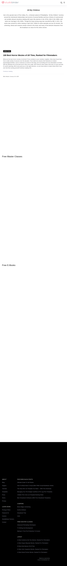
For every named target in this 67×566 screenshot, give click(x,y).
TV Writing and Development (25, 528)
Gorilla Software (21, 510)
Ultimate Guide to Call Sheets (25, 482)
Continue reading (7, 71)
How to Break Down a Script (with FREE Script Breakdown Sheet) (35, 485)
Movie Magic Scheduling (24, 506)
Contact (4, 522)
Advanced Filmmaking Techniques (26, 525)
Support (4, 485)
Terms (3, 497)
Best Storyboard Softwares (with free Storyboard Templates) (34, 497)
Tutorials (4, 488)
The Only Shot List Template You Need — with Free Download (34, 488)
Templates (5, 491)
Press (3, 494)
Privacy (4, 501)
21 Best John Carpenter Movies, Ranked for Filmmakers (32, 549)
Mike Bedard (6, 76)
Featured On (5, 513)
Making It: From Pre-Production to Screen (28, 531)
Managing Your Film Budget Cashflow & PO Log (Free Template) (34, 491)
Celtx (18, 516)
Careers (4, 516)
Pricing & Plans (6, 510)
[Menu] (64, 3)
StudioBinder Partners (8, 519)
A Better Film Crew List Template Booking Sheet (30, 494)
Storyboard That (21, 513)
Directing (7, 51)
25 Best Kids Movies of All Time (26, 546)
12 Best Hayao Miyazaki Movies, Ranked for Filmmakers (32, 543)
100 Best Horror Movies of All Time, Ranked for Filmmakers (30, 55)
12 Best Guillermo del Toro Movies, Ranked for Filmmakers (33, 540)
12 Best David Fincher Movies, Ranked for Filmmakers (32, 552)
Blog (3, 482)
